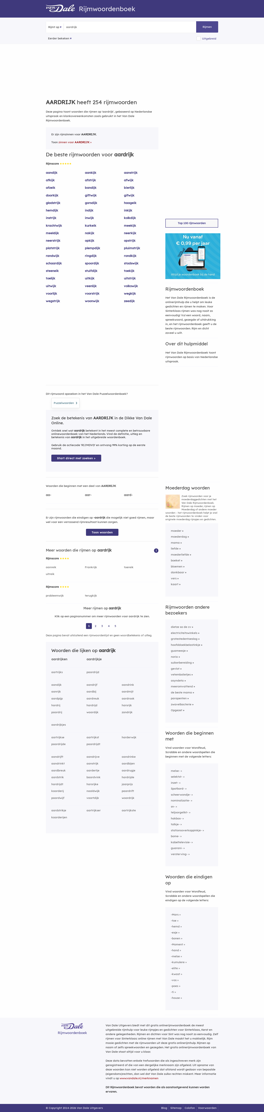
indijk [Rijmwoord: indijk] (89, 210)
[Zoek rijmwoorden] (84, 27)
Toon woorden (102, 532)
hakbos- (176, 818)
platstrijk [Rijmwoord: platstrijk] (53, 248)
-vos (174, 980)
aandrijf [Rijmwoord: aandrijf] (92, 684)
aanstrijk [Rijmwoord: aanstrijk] (131, 172)
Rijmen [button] (207, 27)
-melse (175, 956)
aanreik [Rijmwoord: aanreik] (51, 567)
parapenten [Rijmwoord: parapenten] (179, 698)
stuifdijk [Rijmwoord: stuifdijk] (91, 271)
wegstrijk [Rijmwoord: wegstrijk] (53, 301)
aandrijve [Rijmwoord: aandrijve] (93, 756)
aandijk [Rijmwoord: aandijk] (51, 172)
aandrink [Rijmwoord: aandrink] (128, 684)
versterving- (179, 854)
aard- (128, 495)
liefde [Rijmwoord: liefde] (175, 548)
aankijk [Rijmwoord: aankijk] (90, 172)
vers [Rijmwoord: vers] (174, 578)
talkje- (175, 824)
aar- (88, 495)
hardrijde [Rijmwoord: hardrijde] (128, 777)
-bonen (175, 938)
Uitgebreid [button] (209, 38)
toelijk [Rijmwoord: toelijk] (50, 278)
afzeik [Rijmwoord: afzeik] (50, 188)
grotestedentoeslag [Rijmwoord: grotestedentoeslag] (184, 639)
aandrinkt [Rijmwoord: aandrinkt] (58, 763)
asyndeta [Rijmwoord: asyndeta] (177, 680)
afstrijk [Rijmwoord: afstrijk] (90, 180)
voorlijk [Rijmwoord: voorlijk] (51, 293)
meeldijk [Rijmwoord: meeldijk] (52, 233)
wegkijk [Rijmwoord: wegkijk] (130, 293)
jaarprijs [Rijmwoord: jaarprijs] (127, 784)
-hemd (175, 926)
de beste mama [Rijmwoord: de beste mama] (181, 692)
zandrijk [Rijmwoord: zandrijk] (127, 712)
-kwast (175, 974)
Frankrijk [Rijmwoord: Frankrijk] (91, 567)
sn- (173, 806)
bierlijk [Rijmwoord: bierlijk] (129, 188)
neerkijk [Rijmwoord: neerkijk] (130, 233)
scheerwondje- (181, 794)
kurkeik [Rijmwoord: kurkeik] (90, 225)
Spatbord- (177, 788)
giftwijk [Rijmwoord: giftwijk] (91, 195)
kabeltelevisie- (181, 842)
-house (175, 998)
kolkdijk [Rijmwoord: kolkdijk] (130, 218)
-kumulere (178, 962)
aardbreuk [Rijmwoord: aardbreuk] (58, 770)
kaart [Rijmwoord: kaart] (174, 584)
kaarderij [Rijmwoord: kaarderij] (57, 791)
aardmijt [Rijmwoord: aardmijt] (127, 691)
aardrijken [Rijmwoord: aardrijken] (59, 659)
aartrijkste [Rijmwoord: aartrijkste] (129, 810)
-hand (175, 950)
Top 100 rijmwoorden (192, 223)
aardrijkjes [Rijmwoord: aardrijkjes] (58, 724)
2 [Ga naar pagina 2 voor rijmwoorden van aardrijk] (95, 626)
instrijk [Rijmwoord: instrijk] (51, 218)
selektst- (176, 776)
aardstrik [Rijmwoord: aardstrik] (57, 777)
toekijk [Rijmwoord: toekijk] (129, 271)
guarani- (177, 848)
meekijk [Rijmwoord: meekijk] (130, 225)
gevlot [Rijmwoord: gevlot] (175, 668)
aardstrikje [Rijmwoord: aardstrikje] (58, 810)
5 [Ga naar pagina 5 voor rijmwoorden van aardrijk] (115, 626)
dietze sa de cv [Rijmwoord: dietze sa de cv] (181, 627)
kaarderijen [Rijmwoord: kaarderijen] (59, 817)
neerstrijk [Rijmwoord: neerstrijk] (53, 240)
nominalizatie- (180, 800)
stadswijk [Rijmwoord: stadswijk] (131, 263)
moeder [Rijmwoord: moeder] (176, 530)
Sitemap (176, 1108)
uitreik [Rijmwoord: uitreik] (50, 574)
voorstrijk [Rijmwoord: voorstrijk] (92, 293)
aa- (48, 495)
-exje (174, 932)
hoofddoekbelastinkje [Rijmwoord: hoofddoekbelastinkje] (185, 645)
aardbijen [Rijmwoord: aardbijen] (128, 763)
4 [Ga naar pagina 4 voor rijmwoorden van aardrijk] (109, 626)
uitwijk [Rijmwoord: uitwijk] (51, 286)
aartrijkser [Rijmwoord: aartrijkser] (94, 810)
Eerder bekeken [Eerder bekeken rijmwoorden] (58, 38)
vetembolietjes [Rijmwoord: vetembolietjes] (181, 674)
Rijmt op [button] (53, 27)
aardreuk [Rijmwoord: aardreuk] (93, 698)
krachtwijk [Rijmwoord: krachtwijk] (54, 225)
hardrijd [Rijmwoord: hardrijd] (92, 705)
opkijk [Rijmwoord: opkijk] (89, 240)
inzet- (174, 782)
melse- (175, 771)
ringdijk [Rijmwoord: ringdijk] (91, 256)
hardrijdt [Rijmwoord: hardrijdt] (57, 784)
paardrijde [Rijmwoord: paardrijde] (58, 744)
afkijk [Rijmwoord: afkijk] (50, 180)
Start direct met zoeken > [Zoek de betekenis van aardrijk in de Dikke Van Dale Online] (76, 458)
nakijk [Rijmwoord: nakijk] (89, 233)
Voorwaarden (207, 1108)
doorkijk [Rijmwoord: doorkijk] (52, 195)
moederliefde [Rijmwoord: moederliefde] (180, 554)
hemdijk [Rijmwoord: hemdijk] (52, 210)
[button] (156, 550)
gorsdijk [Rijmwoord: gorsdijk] (91, 203)
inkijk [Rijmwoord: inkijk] (128, 210)
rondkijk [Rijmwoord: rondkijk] (130, 256)
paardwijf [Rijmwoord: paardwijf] (57, 798)
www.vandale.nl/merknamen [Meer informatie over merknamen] (139, 1078)
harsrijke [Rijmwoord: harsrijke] (92, 784)
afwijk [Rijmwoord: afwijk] (128, 180)
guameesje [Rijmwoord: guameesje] (178, 650)
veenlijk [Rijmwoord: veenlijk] (91, 286)
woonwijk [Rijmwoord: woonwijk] (92, 301)
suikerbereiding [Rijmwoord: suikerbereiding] (181, 662)
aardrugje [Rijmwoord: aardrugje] (128, 770)
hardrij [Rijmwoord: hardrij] (55, 705)
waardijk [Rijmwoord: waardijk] (92, 712)
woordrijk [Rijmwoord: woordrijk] (128, 798)
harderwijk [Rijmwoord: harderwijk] (129, 737)
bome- (175, 836)
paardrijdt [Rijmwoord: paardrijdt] (93, 744)
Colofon (190, 1108)
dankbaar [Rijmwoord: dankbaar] (177, 572)
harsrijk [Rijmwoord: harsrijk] (127, 705)
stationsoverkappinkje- (186, 830)
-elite (174, 968)
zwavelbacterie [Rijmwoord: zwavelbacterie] (181, 704)
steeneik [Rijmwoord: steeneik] (52, 271)
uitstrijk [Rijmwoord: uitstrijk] (130, 278)
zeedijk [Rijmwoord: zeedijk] (129, 301)
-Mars (175, 914)
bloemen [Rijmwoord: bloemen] (176, 566)
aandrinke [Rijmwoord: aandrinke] (129, 756)
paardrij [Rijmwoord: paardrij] (56, 712)
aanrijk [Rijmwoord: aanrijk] (56, 691)
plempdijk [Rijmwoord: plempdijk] (92, 248)
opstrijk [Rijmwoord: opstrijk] (129, 240)
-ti (172, 992)
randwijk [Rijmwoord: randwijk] (52, 256)
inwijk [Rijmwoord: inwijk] (89, 218)
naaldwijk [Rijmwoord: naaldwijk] (93, 791)
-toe (173, 920)
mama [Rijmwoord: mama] (175, 542)
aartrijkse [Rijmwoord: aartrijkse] (57, 737)
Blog (164, 1108)
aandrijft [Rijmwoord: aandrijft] (57, 756)
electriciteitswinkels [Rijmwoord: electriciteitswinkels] (184, 633)
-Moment (177, 944)
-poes (174, 986)
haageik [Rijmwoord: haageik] (130, 203)
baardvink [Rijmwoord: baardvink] (93, 777)
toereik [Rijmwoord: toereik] (128, 567)
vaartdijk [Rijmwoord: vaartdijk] (93, 798)
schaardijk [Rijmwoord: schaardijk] (54, 263)
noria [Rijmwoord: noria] (174, 656)
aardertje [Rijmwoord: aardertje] (93, 770)
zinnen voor (73, 142)
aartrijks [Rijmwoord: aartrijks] (57, 672)
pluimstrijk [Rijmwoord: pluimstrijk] (132, 248)
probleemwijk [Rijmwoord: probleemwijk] (55, 595)
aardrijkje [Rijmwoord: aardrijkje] (94, 659)
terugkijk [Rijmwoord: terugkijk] (91, 595)
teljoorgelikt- (179, 812)
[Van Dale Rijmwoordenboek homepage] (62, 9)
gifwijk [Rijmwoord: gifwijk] (129, 195)
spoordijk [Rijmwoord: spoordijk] (92, 263)
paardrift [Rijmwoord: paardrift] (128, 791)
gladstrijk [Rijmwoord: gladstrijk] (53, 203)
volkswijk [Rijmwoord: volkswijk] (131, 286)
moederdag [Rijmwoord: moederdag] (179, 536)
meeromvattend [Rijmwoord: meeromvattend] (182, 686)
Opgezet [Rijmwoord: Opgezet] (176, 710)
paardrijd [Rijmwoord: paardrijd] (93, 672)
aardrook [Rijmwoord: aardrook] (128, 698)
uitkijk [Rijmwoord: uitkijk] (89, 278)
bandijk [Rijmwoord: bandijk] (90, 188)
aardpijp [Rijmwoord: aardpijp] (57, 698)
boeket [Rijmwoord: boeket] (175, 560)
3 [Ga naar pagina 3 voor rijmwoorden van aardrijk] (102, 626)
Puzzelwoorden (65, 402)
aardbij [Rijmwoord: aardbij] (91, 691)
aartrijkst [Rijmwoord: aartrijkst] (93, 737)
